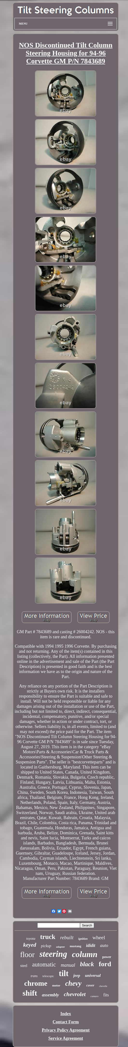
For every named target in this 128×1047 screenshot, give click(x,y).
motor (56, 985)
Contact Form (66, 1022)
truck (47, 936)
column (84, 954)
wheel (98, 937)
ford (105, 964)
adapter (60, 946)
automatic (44, 964)
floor (27, 954)
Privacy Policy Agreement (66, 1030)
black (87, 964)
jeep (76, 975)
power (106, 957)
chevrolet (75, 994)
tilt (63, 973)
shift (29, 993)
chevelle (103, 986)
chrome (35, 983)
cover (90, 985)
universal (93, 975)
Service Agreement (65, 1038)
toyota (30, 938)
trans (34, 976)
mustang (75, 946)
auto (104, 945)
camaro (94, 996)
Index (65, 1013)
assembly (50, 994)
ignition (83, 938)
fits (106, 995)
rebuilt (67, 937)
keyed (29, 945)
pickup (46, 946)
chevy (73, 983)
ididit (90, 945)
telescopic (48, 976)
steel (23, 966)
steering (53, 954)
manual (68, 965)
